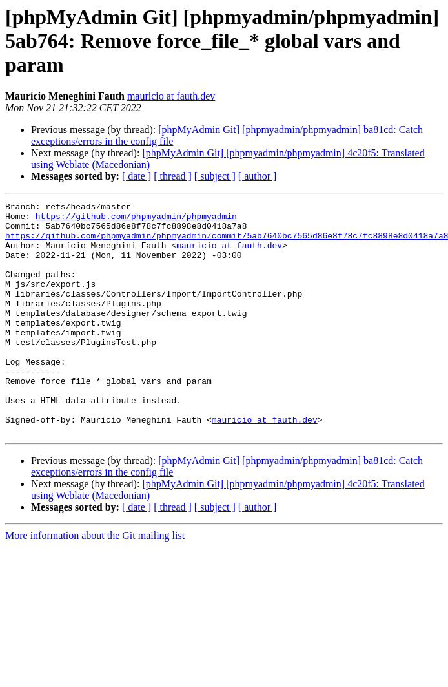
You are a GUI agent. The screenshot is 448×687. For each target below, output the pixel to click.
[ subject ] (215, 176)
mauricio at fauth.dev (171, 95)
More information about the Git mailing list (95, 581)
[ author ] (257, 176)
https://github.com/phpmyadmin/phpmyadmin (136, 220)
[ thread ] (173, 176)
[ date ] (136, 176)
